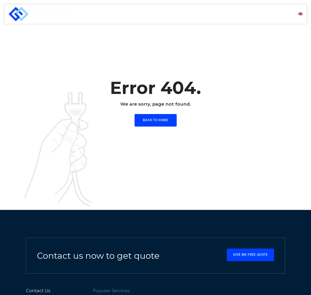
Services (226, 14)
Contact (280, 14)
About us (200, 14)
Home (177, 14)
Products (253, 14)
